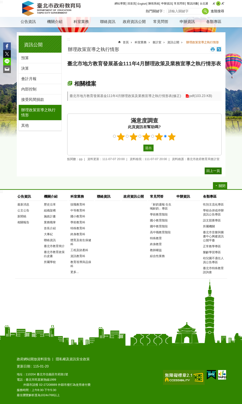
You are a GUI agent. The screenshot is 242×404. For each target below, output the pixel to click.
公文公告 (23, 210)
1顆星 (121, 137)
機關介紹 (54, 22)
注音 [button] (219, 49)
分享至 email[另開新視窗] (7, 69)
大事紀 (48, 234)
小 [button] (214, 3)
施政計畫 (50, 216)
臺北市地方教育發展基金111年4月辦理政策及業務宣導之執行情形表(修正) (125, 96)
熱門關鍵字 (154, 11)
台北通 (204, 3)
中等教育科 (77, 210)
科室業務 (81, 22)
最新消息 (23, 204)
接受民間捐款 (32, 99)
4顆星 (159, 137)
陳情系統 (153, 3)
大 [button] (223, 3)
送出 (139, 148)
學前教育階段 (159, 214)
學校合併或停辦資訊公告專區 (213, 212)
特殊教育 (156, 238)
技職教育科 (77, 204)
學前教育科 (77, 222)
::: (1, 2)
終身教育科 (77, 234)
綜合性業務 (157, 256)
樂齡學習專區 (212, 252)
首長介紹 (50, 228)
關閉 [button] (222, 186)
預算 (25, 58)
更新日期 (23, 366)
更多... (74, 272)
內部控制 (28, 89)
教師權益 (156, 250)
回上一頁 (213, 171)
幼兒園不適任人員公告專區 (213, 260)
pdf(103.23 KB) (200, 96)
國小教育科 (77, 216)
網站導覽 (120, 3)
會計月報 (28, 79)
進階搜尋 (217, 11)
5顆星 (172, 137)
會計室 (156, 42)
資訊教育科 (77, 256)
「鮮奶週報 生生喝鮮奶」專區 (161, 206)
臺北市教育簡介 (54, 246)
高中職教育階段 (160, 232)
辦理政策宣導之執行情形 (38, 112)
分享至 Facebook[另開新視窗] (7, 46)
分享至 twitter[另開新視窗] (7, 54)
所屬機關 (209, 226)
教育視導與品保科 (80, 264)
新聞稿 (21, 216)
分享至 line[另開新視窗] (7, 61)
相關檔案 (85, 84)
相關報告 (23, 222)
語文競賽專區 (212, 220)
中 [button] (218, 3)
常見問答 (179, 3)
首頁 (126, 42)
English (141, 3)
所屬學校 (50, 262)
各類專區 (213, 22)
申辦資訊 (166, 3)
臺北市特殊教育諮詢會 (213, 270)
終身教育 (156, 244)
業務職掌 (50, 222)
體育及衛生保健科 (80, 242)
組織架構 (50, 210)
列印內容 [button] (212, 49)
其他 (25, 125)
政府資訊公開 (134, 22)
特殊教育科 (77, 228)
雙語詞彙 (192, 3)
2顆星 (133, 137)
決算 (25, 68)
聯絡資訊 (107, 22)
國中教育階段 (159, 226)
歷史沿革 (50, 204)
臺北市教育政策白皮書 (54, 254)
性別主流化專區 (213, 204)
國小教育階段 (159, 220)
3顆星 (146, 137)
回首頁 (131, 3)
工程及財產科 (79, 250)
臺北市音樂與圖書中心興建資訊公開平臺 (213, 236)
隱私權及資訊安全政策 (73, 359)
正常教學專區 (212, 246)
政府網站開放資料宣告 (34, 359)
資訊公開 (33, 44)
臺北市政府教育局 (52, 8)
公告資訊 (28, 22)
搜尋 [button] (205, 11)
